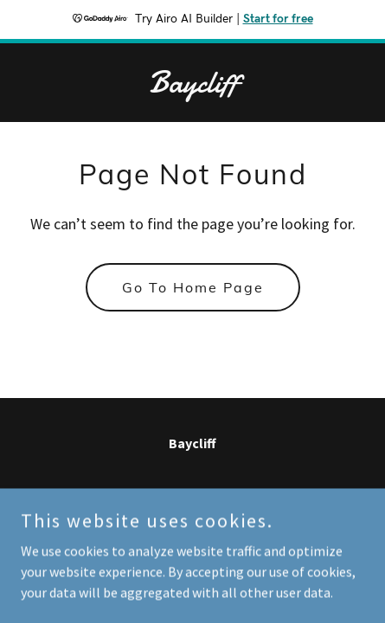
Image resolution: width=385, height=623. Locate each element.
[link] (192, 87)
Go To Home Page (193, 287)
